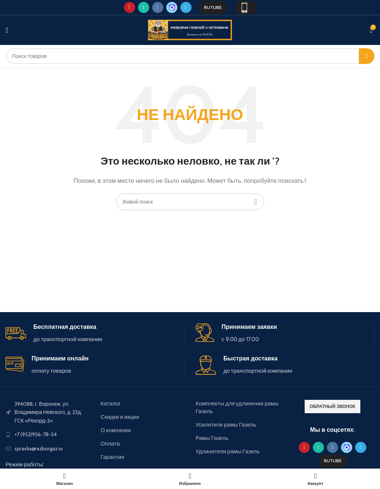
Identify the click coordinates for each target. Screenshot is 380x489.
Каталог (111, 403)
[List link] (47, 434)
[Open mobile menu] (7, 30)
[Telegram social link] (185, 7)
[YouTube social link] (129, 7)
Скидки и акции (120, 417)
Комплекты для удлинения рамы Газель (237, 407)
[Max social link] (171, 7)
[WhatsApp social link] (143, 7)
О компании (116, 430)
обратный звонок (333, 406)
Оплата (110, 443)
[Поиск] (190, 56)
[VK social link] (157, 7)
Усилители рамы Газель (226, 424)
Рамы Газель (212, 438)
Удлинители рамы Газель (228, 451)
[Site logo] (190, 29)
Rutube (213, 7)
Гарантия (112, 457)
